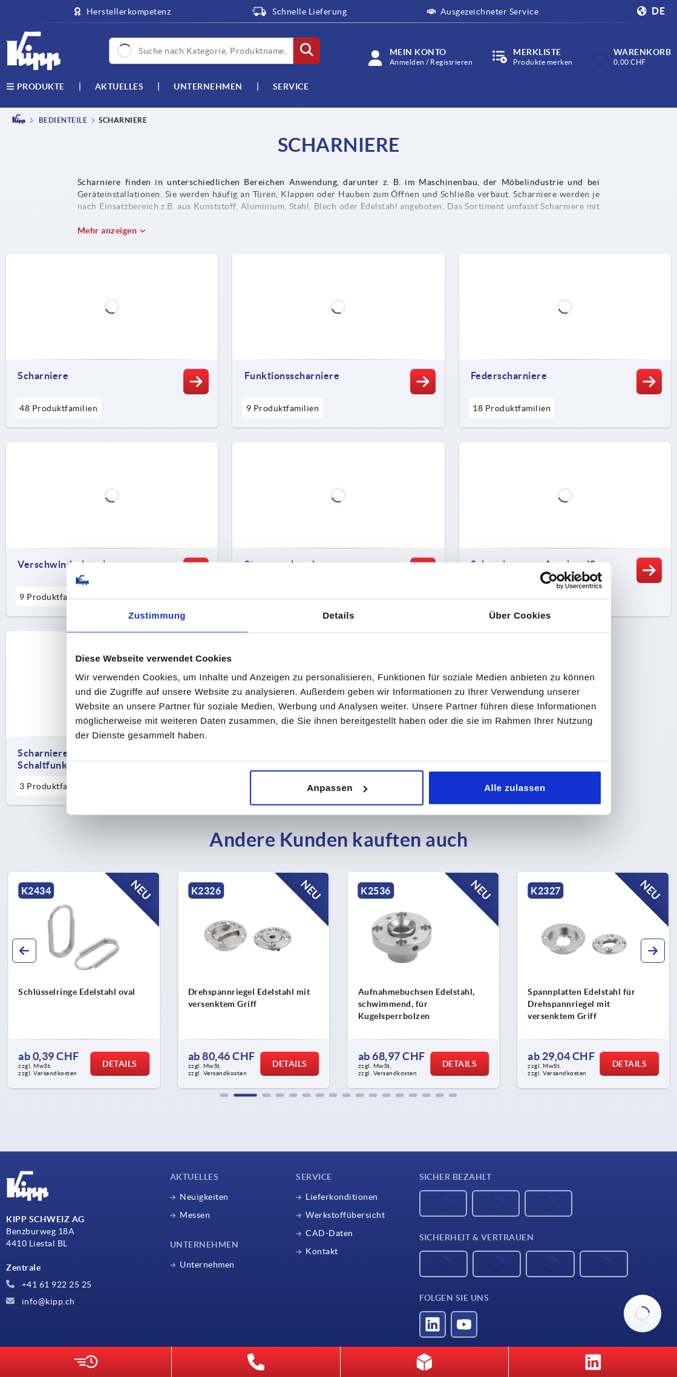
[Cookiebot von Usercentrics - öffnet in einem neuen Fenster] (549, 580)
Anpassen (337, 788)
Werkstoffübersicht (345, 1215)
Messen (195, 1215)
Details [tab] (338, 615)
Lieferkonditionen (342, 1197)
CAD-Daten (329, 1233)
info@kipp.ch (40, 1301)
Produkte (35, 86)
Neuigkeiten (204, 1197)
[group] (84, 980)
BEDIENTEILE (62, 120)
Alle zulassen (515, 788)
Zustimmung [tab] (157, 615)
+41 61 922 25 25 (49, 1284)
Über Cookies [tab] (520, 615)
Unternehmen (208, 86)
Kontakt (322, 1251)
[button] (224, 1095)
